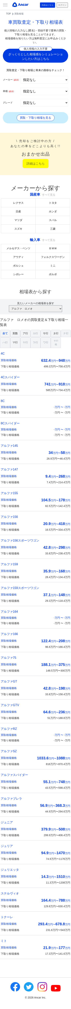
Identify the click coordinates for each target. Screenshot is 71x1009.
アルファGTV (10, 705)
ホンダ (53, 211)
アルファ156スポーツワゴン (20, 540)
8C (3, 401)
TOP (8, 13)
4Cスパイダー (10, 377)
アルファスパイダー (14, 775)
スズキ (18, 228)
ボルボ (53, 274)
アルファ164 (9, 611)
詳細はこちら (36, 163)
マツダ (18, 220)
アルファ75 (8, 657)
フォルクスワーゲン (53, 256)
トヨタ (53, 202)
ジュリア (7, 846)
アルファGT (9, 681)
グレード (8, 102)
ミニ (52, 265)
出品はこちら (48, 5)
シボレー (18, 274)
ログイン (62, 5)
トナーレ (7, 917)
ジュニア (7, 822)
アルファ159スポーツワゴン (20, 588)
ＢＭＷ (53, 248)
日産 (18, 211)
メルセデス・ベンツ (18, 248)
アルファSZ (9, 751)
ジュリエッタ (10, 869)
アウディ (18, 256)
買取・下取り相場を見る (35, 117)
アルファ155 (9, 493)
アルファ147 (9, 469)
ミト (4, 940)
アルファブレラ (11, 798)
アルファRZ (9, 728)
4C (3, 353)
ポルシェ (18, 265)
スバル (53, 220)
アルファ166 (9, 634)
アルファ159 (9, 564)
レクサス (18, 202)
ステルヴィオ (10, 893)
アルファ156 (9, 516)
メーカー (11, 79)
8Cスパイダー (10, 423)
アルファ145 (9, 445)
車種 (8, 91)
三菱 (52, 228)
